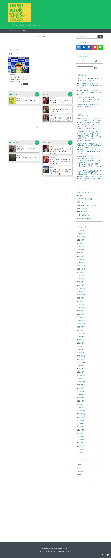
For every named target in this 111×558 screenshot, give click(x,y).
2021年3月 (80, 372)
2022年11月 (81, 324)
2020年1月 (80, 407)
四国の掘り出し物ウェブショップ (88, 205)
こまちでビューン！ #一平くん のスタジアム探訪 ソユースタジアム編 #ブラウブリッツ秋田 (60, 172)
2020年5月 (80, 394)
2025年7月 (80, 246)
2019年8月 (80, 423)
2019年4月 (80, 436)
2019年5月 (80, 433)
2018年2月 (80, 449)
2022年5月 (80, 340)
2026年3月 (80, 230)
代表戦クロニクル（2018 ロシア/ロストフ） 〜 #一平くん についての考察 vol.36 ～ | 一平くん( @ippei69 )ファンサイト (89, 149)
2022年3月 (80, 346)
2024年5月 (80, 278)
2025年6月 (80, 249)
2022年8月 (80, 330)
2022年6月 (80, 336)
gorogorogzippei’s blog (84, 218)
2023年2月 (80, 314)
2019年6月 (80, 430)
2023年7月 (80, 301)
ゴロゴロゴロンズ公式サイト (86, 199)
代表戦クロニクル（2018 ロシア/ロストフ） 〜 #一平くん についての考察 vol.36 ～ (89, 120)
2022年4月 (80, 343)
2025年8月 (80, 243)
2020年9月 (80, 385)
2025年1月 (80, 259)
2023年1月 (80, 317)
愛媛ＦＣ (80, 202)
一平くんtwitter (82, 208)
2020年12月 (81, 375)
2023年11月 (81, 291)
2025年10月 (81, 237)
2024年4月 (80, 282)
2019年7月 (80, 427)
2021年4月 (80, 369)
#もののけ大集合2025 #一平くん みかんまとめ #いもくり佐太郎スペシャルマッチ (60, 151)
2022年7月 (80, 333)
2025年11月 (81, 233)
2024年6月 (80, 275)
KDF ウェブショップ (84, 212)
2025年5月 (80, 253)
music (79, 468)
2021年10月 (81, 362)
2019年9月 (80, 420)
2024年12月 (81, 262)
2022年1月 (80, 353)
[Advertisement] (40, 41)
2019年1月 (80, 446)
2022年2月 (80, 349)
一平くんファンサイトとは (18, 30)
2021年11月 (81, 359)
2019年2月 (80, 443)
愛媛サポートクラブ (83, 192)
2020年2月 (80, 404)
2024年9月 (80, 272)
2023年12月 (81, 288)
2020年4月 (80, 398)
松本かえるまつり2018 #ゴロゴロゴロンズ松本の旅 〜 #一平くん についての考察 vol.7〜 (89, 158)
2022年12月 (81, 320)
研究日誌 (25, 84)
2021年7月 (80, 365)
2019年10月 (81, 417)
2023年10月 (81, 295)
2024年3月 (80, 285)
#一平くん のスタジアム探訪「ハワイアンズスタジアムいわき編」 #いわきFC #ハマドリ (60, 161)
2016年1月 (80, 452)
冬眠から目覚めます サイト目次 (26, 157)
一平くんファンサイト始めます (25, 100)
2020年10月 (81, 381)
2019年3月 (80, 439)
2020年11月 (81, 378)
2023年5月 (80, 307)
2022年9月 (80, 327)
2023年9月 (80, 298)
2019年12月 (81, 410)
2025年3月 (80, 256)
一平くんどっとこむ (83, 215)
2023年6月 (80, 304)
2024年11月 (81, 266)
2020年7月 (80, 391)
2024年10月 (81, 269)
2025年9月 (80, 240)
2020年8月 (80, 388)
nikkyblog (80, 195)
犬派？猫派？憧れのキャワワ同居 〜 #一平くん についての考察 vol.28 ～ (18, 79)
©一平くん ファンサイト (48, 551)
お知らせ (80, 471)
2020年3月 (80, 401)
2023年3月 (80, 311)
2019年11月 (81, 414)
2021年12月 (81, 356)
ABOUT (79, 465)
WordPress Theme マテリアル (59, 549)
